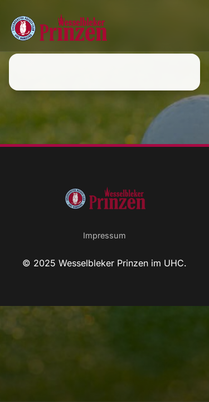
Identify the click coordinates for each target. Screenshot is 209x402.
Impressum (104, 235)
